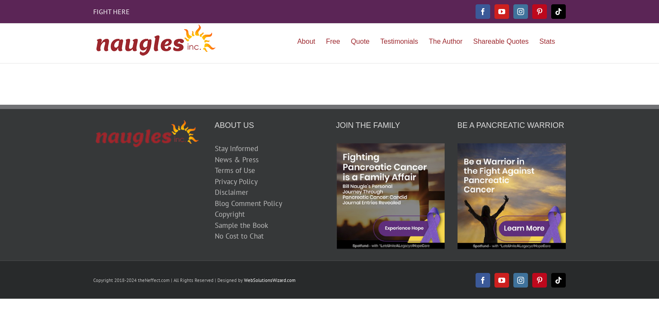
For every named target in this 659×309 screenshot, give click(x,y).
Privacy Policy (236, 181)
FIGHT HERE (111, 11)
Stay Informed (236, 148)
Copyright (230, 214)
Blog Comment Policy (248, 203)
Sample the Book (241, 225)
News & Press (237, 159)
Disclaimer (231, 192)
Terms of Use (235, 170)
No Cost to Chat (239, 236)
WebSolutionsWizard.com (270, 280)
